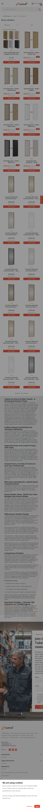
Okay (37, 806)
